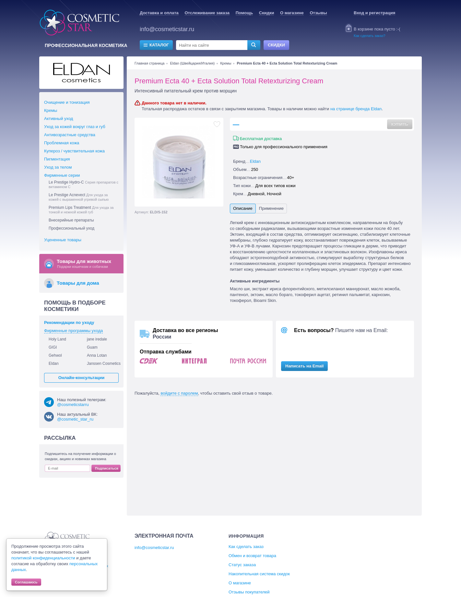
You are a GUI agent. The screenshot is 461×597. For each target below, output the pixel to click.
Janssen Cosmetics (104, 363)
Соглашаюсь (26, 582)
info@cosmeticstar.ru (167, 29)
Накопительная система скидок (259, 573)
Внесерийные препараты (71, 220)
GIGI (53, 347)
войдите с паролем (179, 393)
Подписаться (106, 468)
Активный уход (58, 118)
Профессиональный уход (71, 228)
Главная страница (149, 63)
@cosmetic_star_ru (75, 419)
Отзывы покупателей (249, 592)
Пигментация (57, 159)
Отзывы (318, 12)
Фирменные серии (62, 175)
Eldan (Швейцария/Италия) (192, 63)
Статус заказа (242, 564)
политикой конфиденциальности (43, 557)
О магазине (292, 12)
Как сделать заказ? (369, 36)
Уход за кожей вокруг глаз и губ (74, 126)
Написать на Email (304, 366)
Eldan (255, 161)
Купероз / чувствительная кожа (74, 151)
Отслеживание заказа (207, 12)
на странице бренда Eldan (356, 108)
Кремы (225, 63)
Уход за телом (58, 167)
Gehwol (55, 355)
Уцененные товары (62, 239)
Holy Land (57, 339)
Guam (92, 347)
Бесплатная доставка (261, 138)
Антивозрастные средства (69, 134)
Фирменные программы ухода (73, 330)
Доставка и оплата (159, 12)
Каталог (159, 44)
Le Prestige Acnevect (79, 197)
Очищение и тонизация (67, 102)
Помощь (244, 12)
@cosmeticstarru (73, 404)
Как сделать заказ (246, 546)
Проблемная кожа (61, 142)
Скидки (266, 12)
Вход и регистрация (374, 12)
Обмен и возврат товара (252, 555)
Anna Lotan (97, 355)
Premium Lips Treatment (81, 209)
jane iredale (97, 339)
